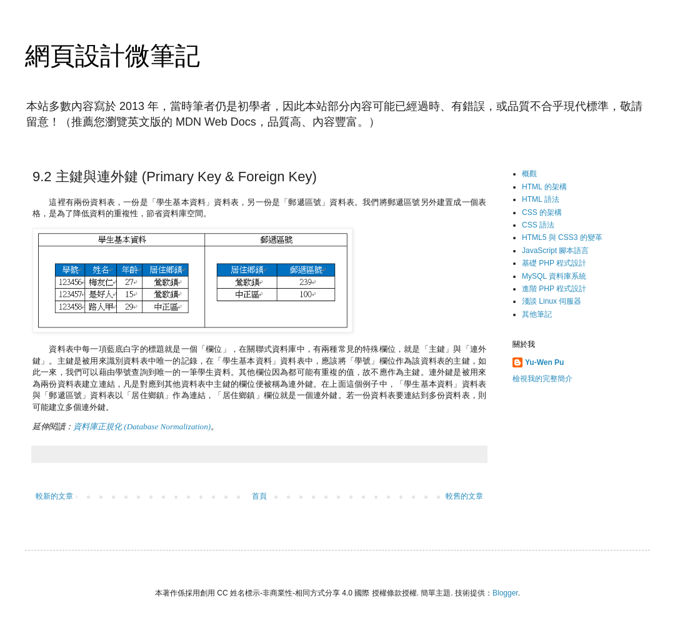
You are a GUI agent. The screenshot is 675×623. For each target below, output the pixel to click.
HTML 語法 (540, 199)
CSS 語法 (538, 225)
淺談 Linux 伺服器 (551, 301)
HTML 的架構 (544, 186)
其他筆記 (537, 314)
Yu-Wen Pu (544, 362)
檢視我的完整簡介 (542, 378)
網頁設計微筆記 (112, 55)
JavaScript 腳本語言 (555, 250)
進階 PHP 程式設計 (554, 288)
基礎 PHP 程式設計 (554, 263)
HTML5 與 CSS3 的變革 (562, 237)
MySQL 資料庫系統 (554, 276)
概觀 (529, 173)
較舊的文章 (464, 496)
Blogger (505, 593)
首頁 (259, 496)
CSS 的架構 (542, 212)
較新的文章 (54, 496)
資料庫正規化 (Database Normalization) (142, 426)
